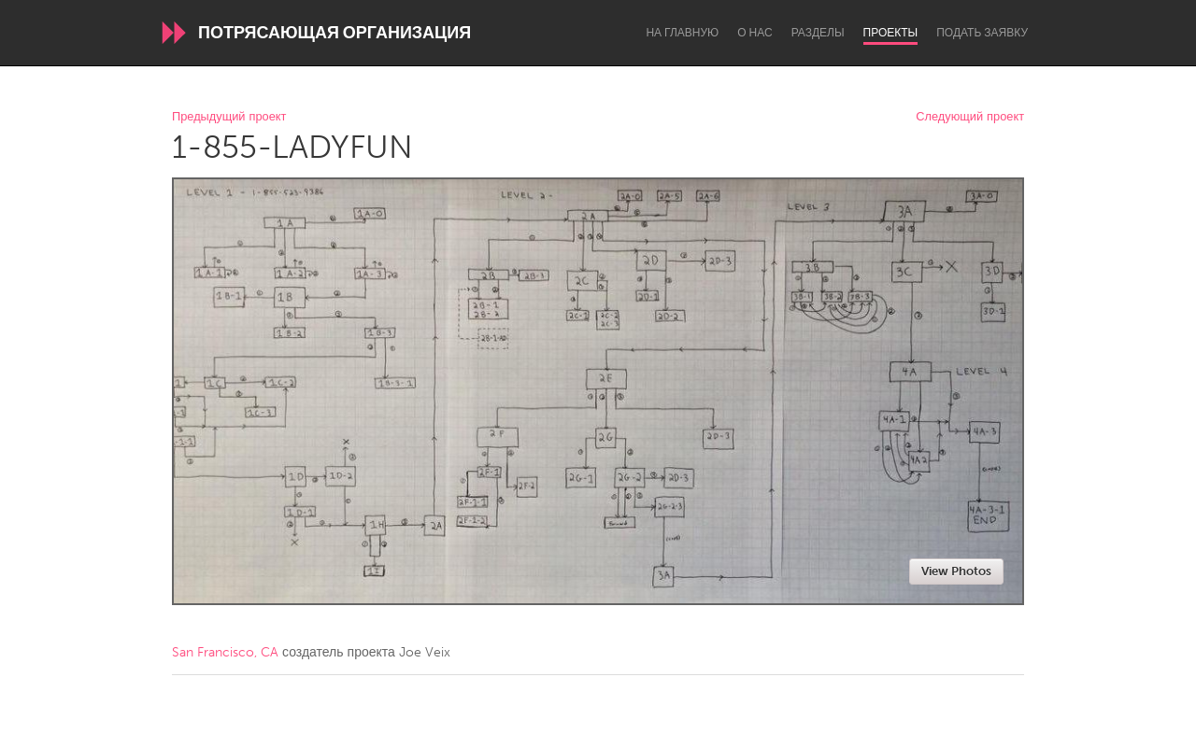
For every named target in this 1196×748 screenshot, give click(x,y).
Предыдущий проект (229, 117)
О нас (754, 32)
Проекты (890, 32)
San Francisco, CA (225, 652)
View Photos (956, 571)
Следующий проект (970, 117)
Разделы (818, 32)
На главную (682, 32)
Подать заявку (982, 32)
